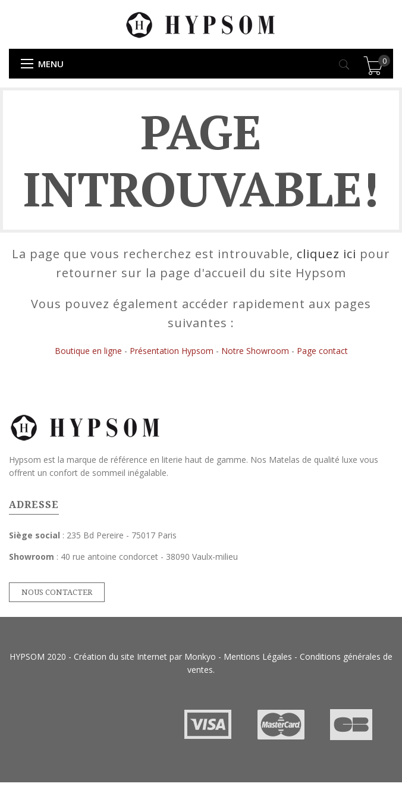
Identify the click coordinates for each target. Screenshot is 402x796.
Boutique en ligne (88, 350)
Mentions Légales (258, 656)
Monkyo (200, 656)
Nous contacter (56, 592)
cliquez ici (326, 254)
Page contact (322, 350)
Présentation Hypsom (171, 350)
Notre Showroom (255, 350)
